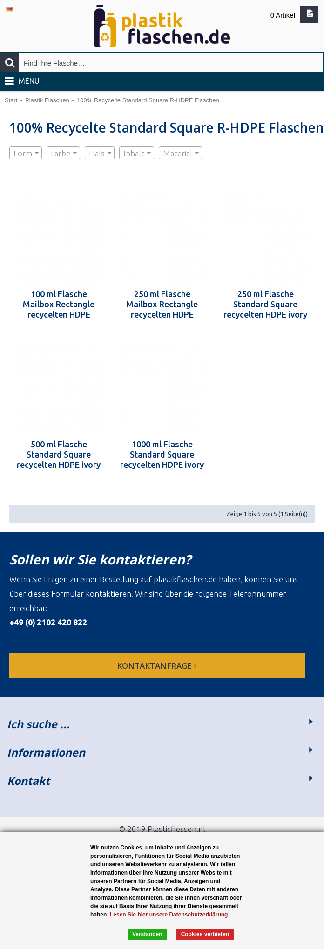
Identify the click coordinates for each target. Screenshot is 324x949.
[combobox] (25, 152)
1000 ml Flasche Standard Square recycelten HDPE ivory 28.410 (162, 454)
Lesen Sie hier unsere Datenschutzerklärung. (170, 914)
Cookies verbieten (205, 934)
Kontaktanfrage (157, 665)
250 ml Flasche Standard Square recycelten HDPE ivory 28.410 (265, 304)
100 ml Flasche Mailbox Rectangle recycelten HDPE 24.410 (58, 304)
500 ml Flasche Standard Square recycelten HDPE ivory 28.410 (59, 454)
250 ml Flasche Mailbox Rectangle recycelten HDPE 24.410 (162, 304)
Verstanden (147, 934)
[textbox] (25, 153)
